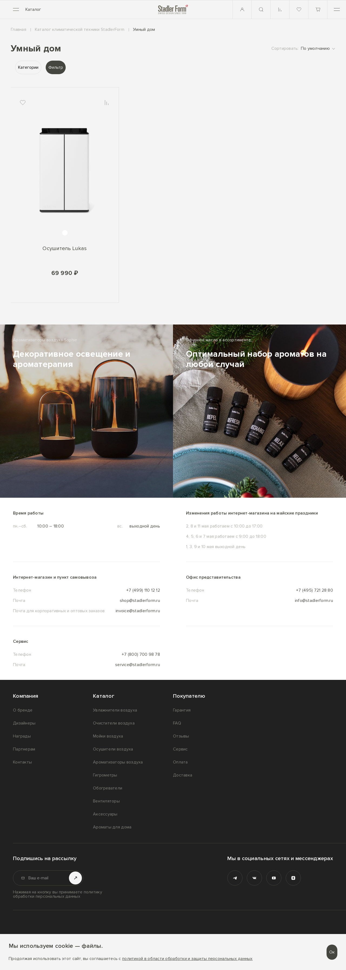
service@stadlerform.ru (137, 665)
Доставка (182, 775)
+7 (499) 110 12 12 (143, 590)
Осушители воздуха (113, 749)
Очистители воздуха (114, 723)
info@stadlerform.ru (314, 600)
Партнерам (24, 749)
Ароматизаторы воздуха (118, 762)
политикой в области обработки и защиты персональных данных (187, 958)
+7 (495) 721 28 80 (314, 590)
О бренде (22, 710)
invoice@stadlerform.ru (138, 611)
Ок (332, 952)
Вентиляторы (106, 801)
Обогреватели (107, 788)
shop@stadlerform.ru (140, 600)
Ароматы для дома (112, 827)
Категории (28, 67)
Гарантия (182, 710)
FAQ (177, 723)
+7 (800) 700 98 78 (141, 654)
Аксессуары (105, 814)
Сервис (180, 749)
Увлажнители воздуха (115, 710)
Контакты (22, 762)
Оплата (180, 762)
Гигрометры (105, 775)
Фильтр (55, 67)
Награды (22, 736)
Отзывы (181, 736)
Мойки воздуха (108, 736)
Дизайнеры (24, 723)
